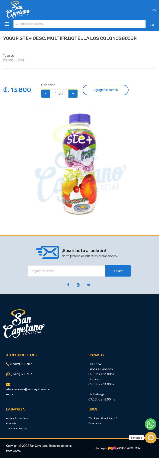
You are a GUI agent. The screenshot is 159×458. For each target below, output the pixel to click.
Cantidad (48, 85)
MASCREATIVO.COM (124, 448)
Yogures (8, 56)
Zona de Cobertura (16, 428)
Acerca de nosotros (17, 418)
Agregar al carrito (105, 90)
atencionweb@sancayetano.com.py (28, 389)
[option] (79, 164)
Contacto (11, 423)
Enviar (118, 271)
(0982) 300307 (19, 364)
